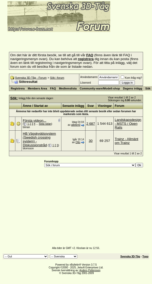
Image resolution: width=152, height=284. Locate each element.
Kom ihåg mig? (131, 77)
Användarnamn (88, 77)
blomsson (28, 148)
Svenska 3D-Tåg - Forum (31, 77)
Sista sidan (45, 123)
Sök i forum (57, 77)
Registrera (18, 88)
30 (91, 141)
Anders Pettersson (89, 270)
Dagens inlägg (132, 88)
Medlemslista (68, 88)
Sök (147, 88)
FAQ (53, 88)
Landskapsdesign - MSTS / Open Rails (128, 123)
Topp (145, 256)
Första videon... (34, 120)
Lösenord (85, 82)
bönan (26, 127)
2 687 (90, 124)
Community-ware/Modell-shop (100, 88)
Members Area (37, 88)
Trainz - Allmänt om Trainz (126, 141)
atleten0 (75, 124)
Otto (77, 142)
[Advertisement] (62, 40)
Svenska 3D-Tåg (130, 256)
